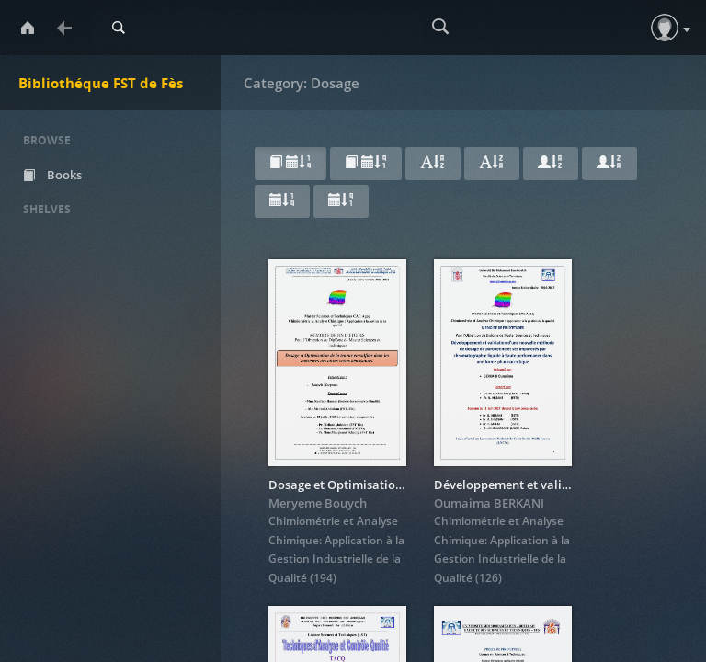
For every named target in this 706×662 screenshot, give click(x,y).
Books (52, 174)
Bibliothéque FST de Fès (100, 83)
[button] (664, 27)
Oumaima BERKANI (489, 503)
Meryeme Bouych (317, 503)
